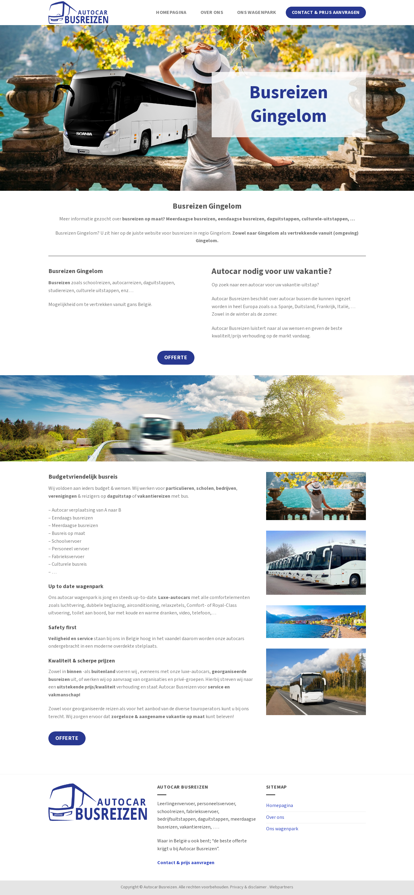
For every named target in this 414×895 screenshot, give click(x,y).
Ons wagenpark (256, 12)
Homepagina (171, 12)
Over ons (211, 12)
